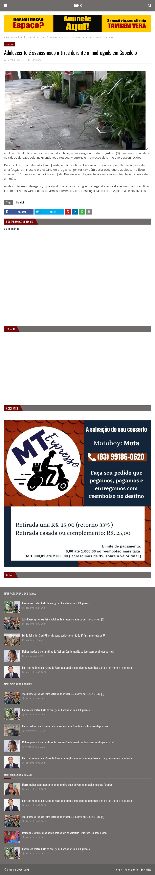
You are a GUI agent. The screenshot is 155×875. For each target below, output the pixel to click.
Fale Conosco (131, 869)
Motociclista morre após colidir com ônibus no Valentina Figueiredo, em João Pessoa (65, 833)
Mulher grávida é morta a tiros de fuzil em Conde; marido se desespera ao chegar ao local (68, 651)
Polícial (25, 37)
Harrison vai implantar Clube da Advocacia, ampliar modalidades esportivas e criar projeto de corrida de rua (77, 667)
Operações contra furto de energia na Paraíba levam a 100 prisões (56, 603)
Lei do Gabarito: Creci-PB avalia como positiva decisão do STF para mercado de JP (63, 635)
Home (119, 869)
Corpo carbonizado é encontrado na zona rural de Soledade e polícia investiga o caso (65, 726)
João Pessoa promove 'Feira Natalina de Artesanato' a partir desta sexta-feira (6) (63, 619)
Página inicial (11, 37)
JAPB (77, 5)
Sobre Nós (146, 869)
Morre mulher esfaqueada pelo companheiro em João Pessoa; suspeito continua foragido (67, 785)
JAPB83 (11, 60)
